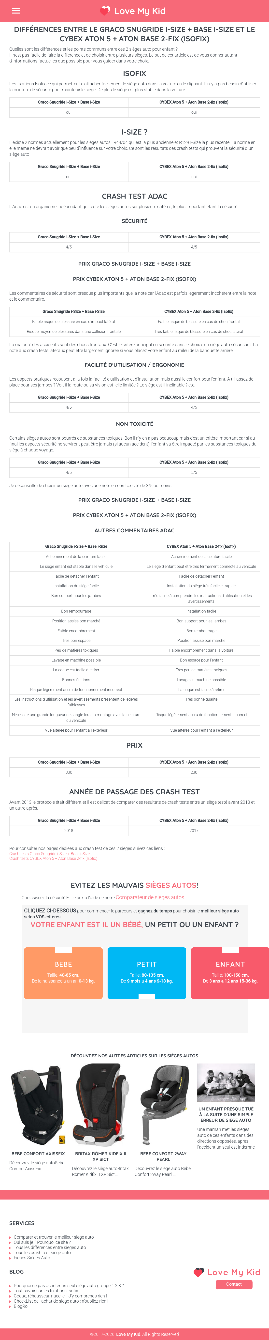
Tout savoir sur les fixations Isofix (46, 1290)
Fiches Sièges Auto (32, 1257)
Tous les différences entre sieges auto (50, 1247)
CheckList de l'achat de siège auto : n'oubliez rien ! (61, 1301)
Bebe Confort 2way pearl (163, 1156)
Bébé (63, 973)
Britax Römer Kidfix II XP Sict (100, 1156)
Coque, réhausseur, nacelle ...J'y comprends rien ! (60, 1295)
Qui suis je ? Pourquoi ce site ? (42, 1242)
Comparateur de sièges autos (150, 897)
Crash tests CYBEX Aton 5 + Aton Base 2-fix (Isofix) (53, 858)
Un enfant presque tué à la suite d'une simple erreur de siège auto (226, 1114)
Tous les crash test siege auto (42, 1252)
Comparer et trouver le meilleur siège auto (54, 1237)
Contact (234, 1284)
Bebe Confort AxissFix (38, 1153)
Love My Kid (140, 10)
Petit (147, 973)
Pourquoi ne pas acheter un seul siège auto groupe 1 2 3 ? (69, 1285)
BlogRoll (21, 1306)
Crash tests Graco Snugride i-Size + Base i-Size (49, 853)
